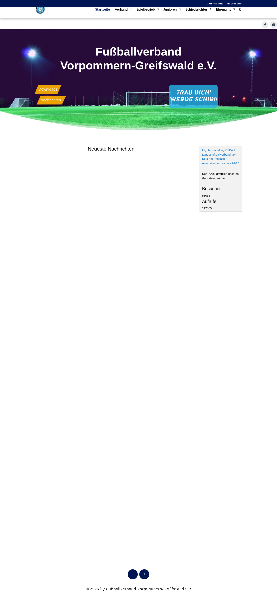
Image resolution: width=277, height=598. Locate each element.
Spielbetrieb (145, 15)
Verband (121, 15)
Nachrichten (50, 100)
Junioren (170, 15)
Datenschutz (214, 3)
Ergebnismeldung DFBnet (218, 150)
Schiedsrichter (196, 15)
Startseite (102, 15)
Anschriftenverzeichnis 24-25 (220, 163)
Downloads (48, 89)
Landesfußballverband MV (219, 154)
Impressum (234, 3)
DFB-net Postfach (213, 158)
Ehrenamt (223, 15)
